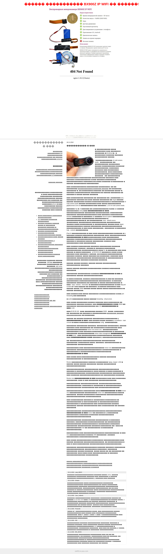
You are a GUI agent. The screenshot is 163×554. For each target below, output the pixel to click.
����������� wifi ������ (49, 175)
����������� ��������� (48, 171)
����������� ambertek (51, 159)
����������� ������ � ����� (83, 467)
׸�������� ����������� (49, 169)
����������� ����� (51, 173)
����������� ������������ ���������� (89, 465)
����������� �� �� (44, 300)
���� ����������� (77, 461)
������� (57, 151)
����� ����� (55, 182)
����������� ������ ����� (93, 189)
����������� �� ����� (49, 157)
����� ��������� (47, 231)
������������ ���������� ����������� (89, 463)
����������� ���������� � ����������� (42, 296)
